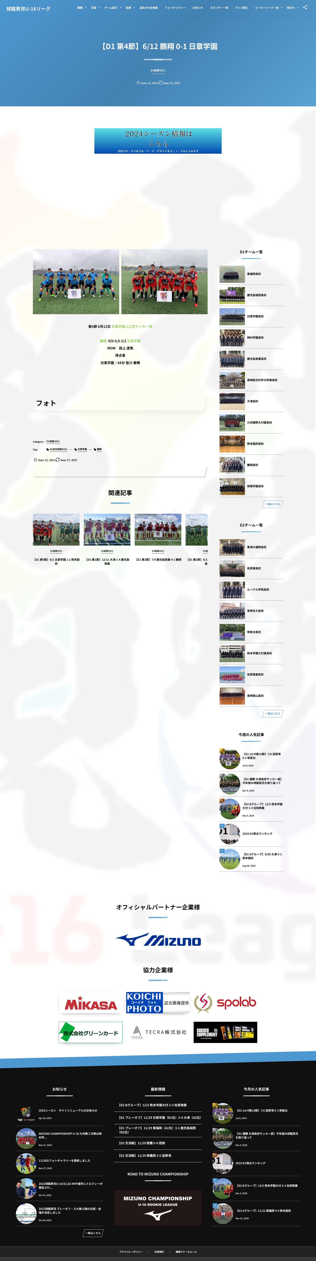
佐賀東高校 (254, 568)
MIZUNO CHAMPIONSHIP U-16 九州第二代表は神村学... (70, 1135)
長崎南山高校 (255, 696)
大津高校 (252, 401)
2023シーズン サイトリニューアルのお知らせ (68, 1110)
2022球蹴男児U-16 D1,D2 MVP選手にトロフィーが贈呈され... (71, 1185)
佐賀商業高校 (255, 674)
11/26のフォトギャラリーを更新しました (65, 1160)
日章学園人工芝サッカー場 (132, 326)
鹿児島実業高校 (256, 359)
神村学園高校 (255, 337)
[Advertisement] (158, 190)
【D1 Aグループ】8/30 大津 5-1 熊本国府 (262, 856)
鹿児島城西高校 (256, 295)
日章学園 (134, 340)
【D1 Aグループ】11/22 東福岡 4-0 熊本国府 (263, 1211)
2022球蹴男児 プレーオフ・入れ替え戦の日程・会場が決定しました (70, 1211)
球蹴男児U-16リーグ (28, 8)
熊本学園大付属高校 (259, 653)
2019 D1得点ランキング (257, 834)
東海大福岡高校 (256, 547)
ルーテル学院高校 (258, 589)
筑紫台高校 (254, 632)
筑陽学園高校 (255, 486)
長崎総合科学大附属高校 (262, 380)
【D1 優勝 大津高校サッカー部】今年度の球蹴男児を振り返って (262, 781)
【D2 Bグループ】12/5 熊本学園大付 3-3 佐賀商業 (262, 806)
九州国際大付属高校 (259, 422)
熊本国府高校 (255, 444)
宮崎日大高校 (255, 611)
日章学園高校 (255, 316)
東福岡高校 (254, 274)
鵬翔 (103, 340)
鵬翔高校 (252, 465)
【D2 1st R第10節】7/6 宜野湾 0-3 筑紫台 (261, 756)
